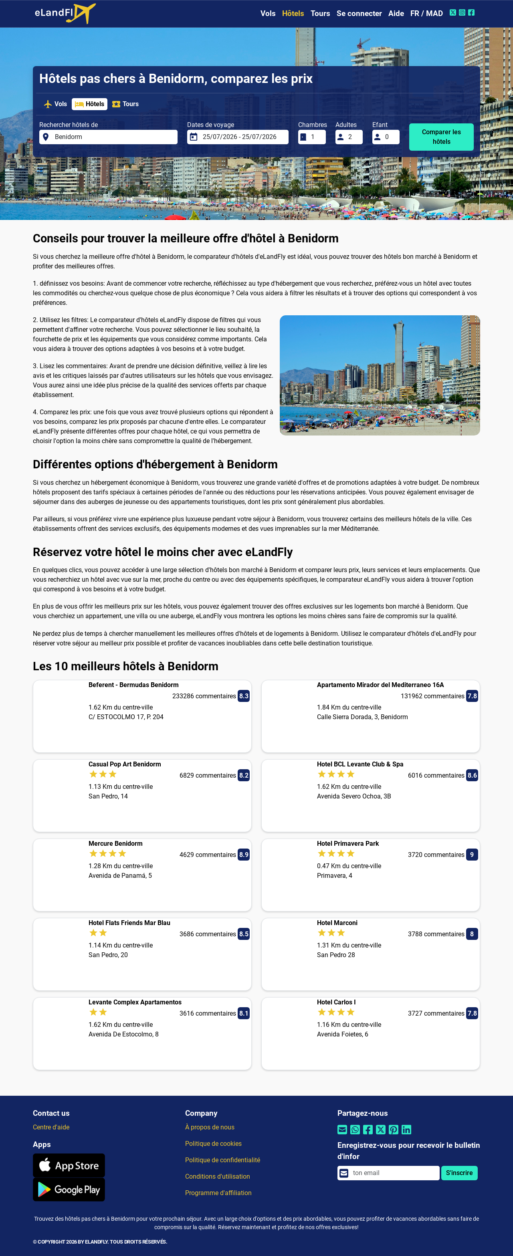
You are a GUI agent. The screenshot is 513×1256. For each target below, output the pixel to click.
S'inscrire (459, 1173)
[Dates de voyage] (243, 137)
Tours (320, 13)
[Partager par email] (342, 1135)
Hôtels (293, 13)
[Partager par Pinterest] (393, 1135)
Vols (268, 13)
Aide (396, 13)
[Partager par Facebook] (368, 1135)
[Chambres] (315, 137)
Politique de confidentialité (222, 1160)
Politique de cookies (213, 1143)
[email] (394, 1173)
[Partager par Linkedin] (406, 1135)
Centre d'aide (51, 1127)
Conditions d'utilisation (217, 1176)
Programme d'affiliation (218, 1193)
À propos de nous (209, 1127)
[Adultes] (353, 137)
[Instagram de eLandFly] (463, 12)
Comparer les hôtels (441, 136)
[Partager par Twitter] (381, 1135)
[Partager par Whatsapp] (355, 1135)
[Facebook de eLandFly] (472, 12)
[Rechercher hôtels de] (114, 137)
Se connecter (359, 13)
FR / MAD (426, 13)
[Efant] (390, 137)
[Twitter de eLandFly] (453, 12)
